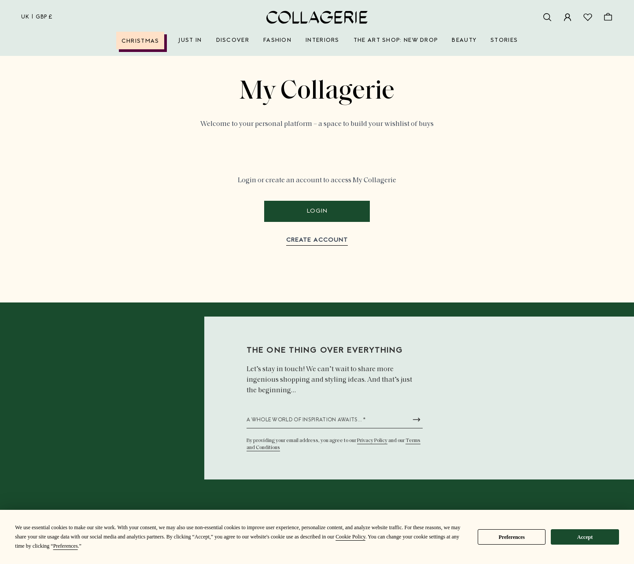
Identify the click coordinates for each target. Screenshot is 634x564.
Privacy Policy (372, 440)
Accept (585, 537)
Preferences (511, 537)
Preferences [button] (65, 546)
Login (317, 211)
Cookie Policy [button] (350, 537)
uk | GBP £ (37, 17)
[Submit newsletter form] (416, 420)
